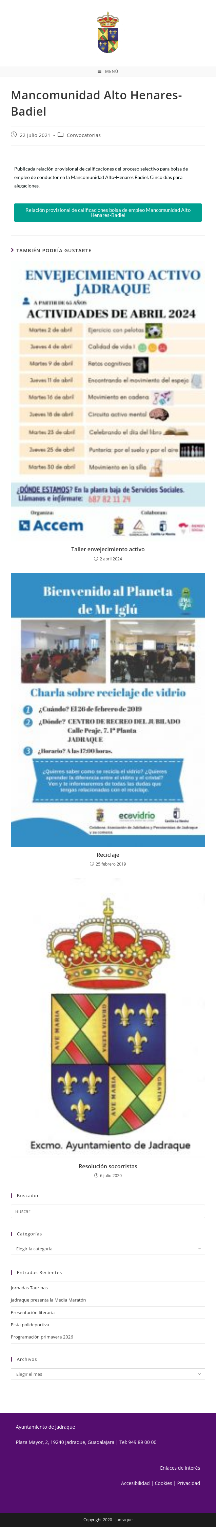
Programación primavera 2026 (42, 1337)
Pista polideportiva (30, 1325)
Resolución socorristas (108, 1166)
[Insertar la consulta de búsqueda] (108, 1211)
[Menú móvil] (108, 71)
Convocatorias (84, 135)
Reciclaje (108, 854)
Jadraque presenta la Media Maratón (48, 1300)
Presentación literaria (33, 1312)
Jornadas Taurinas (29, 1288)
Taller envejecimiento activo (107, 549)
